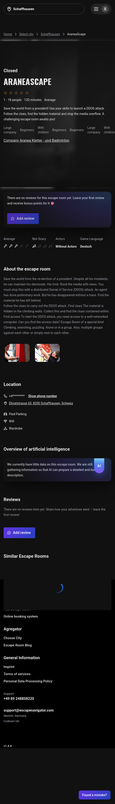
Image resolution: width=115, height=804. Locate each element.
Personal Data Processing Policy (28, 681)
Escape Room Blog (18, 645)
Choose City (13, 638)
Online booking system (21, 616)
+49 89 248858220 (19, 699)
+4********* (17, 396)
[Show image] (17, 353)
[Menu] (101, 9)
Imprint (9, 667)
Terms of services (17, 674)
